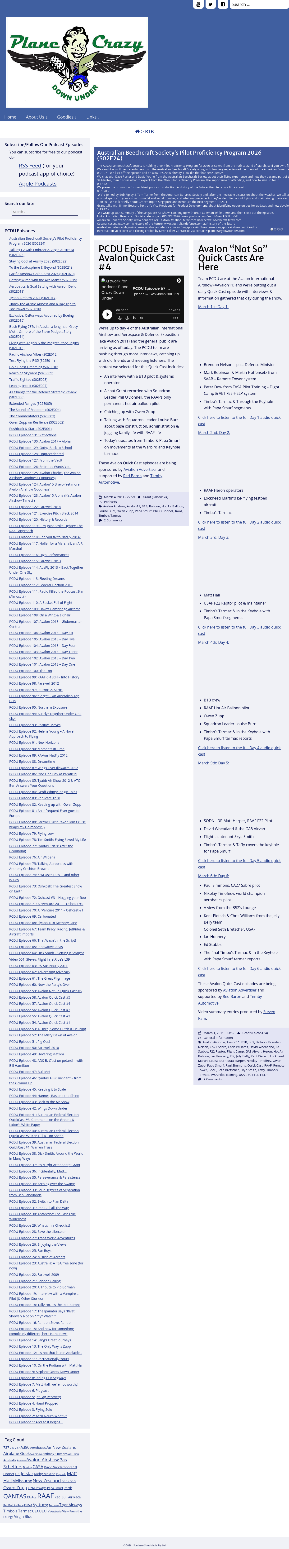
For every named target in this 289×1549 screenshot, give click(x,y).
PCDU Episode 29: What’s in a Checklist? (39, 1225)
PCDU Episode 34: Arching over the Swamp (42, 1184)
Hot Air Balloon (172, 506)
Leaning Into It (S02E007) (28, 385)
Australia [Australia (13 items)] (9, 1460)
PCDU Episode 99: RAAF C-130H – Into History (44, 677)
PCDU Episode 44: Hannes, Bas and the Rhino (44, 1095)
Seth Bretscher (228, 1070)
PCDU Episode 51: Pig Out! (29, 1041)
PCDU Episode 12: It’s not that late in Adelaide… (45, 1352)
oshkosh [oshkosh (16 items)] (68, 1480)
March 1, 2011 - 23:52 (219, 1033)
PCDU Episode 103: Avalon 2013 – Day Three (43, 651)
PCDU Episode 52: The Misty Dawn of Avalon (43, 1035)
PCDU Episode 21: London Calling (35, 1281)
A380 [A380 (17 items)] (24, 1447)
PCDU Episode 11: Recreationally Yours (39, 1359)
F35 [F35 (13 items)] (17, 1474)
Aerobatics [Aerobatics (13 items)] (38, 1447)
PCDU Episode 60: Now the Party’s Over (39, 984)
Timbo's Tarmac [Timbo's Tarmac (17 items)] (17, 1511)
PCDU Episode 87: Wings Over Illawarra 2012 (43, 768)
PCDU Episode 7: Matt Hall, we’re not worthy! (43, 1384)
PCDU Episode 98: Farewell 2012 (34, 683)
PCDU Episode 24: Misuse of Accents (37, 1257)
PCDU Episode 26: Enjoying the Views (37, 1244)
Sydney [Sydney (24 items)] (40, 1504)
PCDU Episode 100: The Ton (30, 670)
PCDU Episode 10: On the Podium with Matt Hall (46, 1365)
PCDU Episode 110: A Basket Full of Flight (40, 602)
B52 (251, 1042)
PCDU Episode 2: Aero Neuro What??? (38, 1416)
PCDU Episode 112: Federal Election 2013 (41, 585)
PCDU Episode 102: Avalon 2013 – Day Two (42, 658)
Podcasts (110, 502)
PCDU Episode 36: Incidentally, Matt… (38, 1171)
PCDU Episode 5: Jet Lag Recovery (35, 1397)
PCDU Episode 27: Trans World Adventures (42, 1238)
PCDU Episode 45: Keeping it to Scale (37, 1089)
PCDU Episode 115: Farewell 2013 (35, 561)
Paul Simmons (235, 1065)
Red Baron (132, 475)
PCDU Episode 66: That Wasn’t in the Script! (42, 940)
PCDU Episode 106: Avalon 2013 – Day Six (41, 632)
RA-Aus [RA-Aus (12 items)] (32, 1497)
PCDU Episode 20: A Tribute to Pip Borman (42, 1287)
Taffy (261, 1070)
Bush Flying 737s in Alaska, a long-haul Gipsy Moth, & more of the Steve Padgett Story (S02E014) (43, 331)
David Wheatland (262, 1047)
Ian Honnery (219, 1056)
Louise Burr (107, 511)
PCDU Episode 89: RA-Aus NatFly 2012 (38, 755)
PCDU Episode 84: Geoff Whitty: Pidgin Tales (43, 792)
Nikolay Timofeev (259, 1060)
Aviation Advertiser (140, 469)
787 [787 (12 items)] (17, 1448)
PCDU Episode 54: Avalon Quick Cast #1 (39, 1022)
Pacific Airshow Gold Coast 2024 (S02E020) (41, 274)
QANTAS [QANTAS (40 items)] (14, 1496)
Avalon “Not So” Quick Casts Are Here (233, 258)
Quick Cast (255, 1065)
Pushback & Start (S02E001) (30, 428)
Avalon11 (133, 506)
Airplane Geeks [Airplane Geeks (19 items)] (17, 1453)
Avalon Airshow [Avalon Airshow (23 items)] (42, 1460)
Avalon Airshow (114, 506)
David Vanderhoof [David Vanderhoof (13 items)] (57, 1467)
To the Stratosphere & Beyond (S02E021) (40, 267)
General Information (218, 1037)
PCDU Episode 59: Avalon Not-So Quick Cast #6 (45, 991)
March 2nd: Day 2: (214, 432)
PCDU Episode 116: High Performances (39, 555)
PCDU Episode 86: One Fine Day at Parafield (43, 774)
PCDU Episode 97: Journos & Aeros (36, 689)
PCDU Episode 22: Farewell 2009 (34, 1274)
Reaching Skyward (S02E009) (31, 373)
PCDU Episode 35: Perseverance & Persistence (44, 1177)
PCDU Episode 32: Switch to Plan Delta (38, 1201)
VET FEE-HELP (257, 1074)
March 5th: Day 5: (213, 763)
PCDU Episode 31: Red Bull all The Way (39, 1208)
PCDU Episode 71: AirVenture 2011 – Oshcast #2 (46, 903)
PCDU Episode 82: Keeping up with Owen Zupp (45, 804)
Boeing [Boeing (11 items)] (27, 1467)
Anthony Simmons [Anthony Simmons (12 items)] (55, 1454)
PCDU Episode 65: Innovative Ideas (36, 946)
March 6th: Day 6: (213, 875)
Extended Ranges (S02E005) (30, 403)
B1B (144, 506)
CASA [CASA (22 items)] (37, 1466)
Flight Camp (235, 1051)
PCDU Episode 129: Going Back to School (40, 447)
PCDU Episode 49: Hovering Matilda (36, 1054)
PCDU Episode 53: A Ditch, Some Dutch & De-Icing (47, 1029)
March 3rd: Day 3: (213, 537)
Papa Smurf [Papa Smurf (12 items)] (55, 1488)
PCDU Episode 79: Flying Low (31, 833)
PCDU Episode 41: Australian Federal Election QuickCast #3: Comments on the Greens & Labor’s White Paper (44, 1119)
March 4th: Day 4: (213, 642)
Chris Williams (238, 1047)
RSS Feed (30, 165)
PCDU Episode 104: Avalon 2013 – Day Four (42, 645)
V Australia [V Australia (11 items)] (55, 1511)
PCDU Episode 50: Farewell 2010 (34, 1047)
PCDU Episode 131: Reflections (32, 435)
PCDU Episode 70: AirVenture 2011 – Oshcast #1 (46, 910)
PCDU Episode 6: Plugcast (29, 1390)
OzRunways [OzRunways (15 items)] (37, 1487)
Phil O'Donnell (163, 511)
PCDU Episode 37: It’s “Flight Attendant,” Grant (44, 1165)
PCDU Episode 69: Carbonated (32, 916)
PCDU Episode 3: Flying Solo (30, 1409)
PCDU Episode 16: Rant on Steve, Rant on (41, 1322)
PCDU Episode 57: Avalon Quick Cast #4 (39, 1003)
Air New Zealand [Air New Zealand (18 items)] (61, 1447)
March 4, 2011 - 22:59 (119, 497)
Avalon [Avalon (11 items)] (21, 1460)
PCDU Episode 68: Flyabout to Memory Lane (43, 922)
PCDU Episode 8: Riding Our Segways (37, 1378)
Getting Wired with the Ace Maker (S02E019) (43, 280)
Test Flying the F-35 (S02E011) (32, 360)
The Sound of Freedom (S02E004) (34, 409)
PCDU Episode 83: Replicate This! (34, 798)
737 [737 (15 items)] (6, 1447)
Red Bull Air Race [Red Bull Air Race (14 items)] (68, 1497)
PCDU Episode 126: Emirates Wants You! (40, 466)
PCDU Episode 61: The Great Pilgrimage (39, 978)
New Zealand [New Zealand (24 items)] (47, 1480)
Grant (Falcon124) (155, 497)
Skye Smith (248, 1070)
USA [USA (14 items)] (35, 1511)
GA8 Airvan (253, 1051)
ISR (232, 1056)
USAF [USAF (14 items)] (43, 1511)
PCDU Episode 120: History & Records (38, 519)
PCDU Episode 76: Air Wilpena (32, 857)
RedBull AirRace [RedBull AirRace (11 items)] (13, 1505)
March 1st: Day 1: (213, 306)
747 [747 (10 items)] (12, 1447)
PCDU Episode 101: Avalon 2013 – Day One (42, 664)
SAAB (212, 1070)
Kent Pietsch (260, 1056)
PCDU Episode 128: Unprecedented (36, 454)
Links (91, 117)
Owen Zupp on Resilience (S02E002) (36, 422)
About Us (35, 117)
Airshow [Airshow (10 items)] (37, 1454)
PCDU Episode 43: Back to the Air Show (39, 1102)
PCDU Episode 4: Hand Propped (33, 1403)
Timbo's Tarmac (110, 515)
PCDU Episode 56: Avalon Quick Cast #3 (39, 1010)
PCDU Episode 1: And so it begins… (36, 1422)
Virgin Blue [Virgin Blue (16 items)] (23, 1516)
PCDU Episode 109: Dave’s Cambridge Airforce (44, 609)
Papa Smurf (143, 511)
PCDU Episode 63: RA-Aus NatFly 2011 (38, 965)
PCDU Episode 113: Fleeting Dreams (37, 578)
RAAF (179, 511)
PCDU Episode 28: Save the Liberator (37, 1231)
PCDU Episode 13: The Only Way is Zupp (40, 1346)
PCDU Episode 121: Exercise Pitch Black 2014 (43, 513)
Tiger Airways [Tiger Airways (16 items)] (70, 1504)
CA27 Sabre (218, 1047)
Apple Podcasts (38, 183)
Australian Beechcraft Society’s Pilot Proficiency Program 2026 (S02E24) (179, 155)
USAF (243, 1074)
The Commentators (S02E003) (32, 416)
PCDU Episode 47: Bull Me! (29, 1071)
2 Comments (113, 520)
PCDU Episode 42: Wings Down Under (38, 1108)
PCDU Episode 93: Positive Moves (34, 725)
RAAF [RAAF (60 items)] (45, 1496)
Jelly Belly (242, 1056)
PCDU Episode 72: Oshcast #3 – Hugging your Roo (47, 897)
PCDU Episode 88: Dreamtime (32, 761)
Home (10, 117)
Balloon (154, 506)
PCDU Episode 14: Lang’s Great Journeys (40, 1340)
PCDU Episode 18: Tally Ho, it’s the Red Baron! (44, 1304)
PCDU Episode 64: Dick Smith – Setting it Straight (46, 953)
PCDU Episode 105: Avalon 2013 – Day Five (42, 639)
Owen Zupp (125, 511)
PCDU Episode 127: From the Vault (35, 460)
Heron (267, 1051)
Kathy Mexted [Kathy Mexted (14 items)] (44, 1474)
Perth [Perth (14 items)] (68, 1488)
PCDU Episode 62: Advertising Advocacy (39, 972)
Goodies (65, 117)
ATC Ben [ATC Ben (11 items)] (73, 1454)
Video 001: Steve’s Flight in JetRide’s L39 (39, 959)
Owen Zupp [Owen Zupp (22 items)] (15, 1487)
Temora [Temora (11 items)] (54, 1505)
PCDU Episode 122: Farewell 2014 (35, 507)
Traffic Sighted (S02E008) (28, 379)
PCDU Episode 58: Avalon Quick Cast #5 (39, 997)
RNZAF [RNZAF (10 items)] (28, 1505)
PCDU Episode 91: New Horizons (34, 742)
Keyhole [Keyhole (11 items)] (61, 1474)
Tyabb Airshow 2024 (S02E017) (32, 298)
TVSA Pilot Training (224, 1074)
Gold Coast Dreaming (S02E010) (33, 367)
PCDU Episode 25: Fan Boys (30, 1250)
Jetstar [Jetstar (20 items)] (27, 1473)
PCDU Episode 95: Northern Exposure (38, 707)
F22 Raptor (217, 1051)
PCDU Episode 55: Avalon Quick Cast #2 (39, 1016)
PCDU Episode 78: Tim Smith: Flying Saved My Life (47, 839)
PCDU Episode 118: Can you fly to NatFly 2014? (45, 537)
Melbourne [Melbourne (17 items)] (22, 1480)
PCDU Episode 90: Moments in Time (36, 749)
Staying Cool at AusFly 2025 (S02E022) (38, 261)
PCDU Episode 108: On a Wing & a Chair (39, 615)
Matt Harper (236, 1060)
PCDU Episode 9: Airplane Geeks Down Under (44, 1371)
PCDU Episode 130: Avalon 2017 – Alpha (40, 441)
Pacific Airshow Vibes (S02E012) (33, 354)
